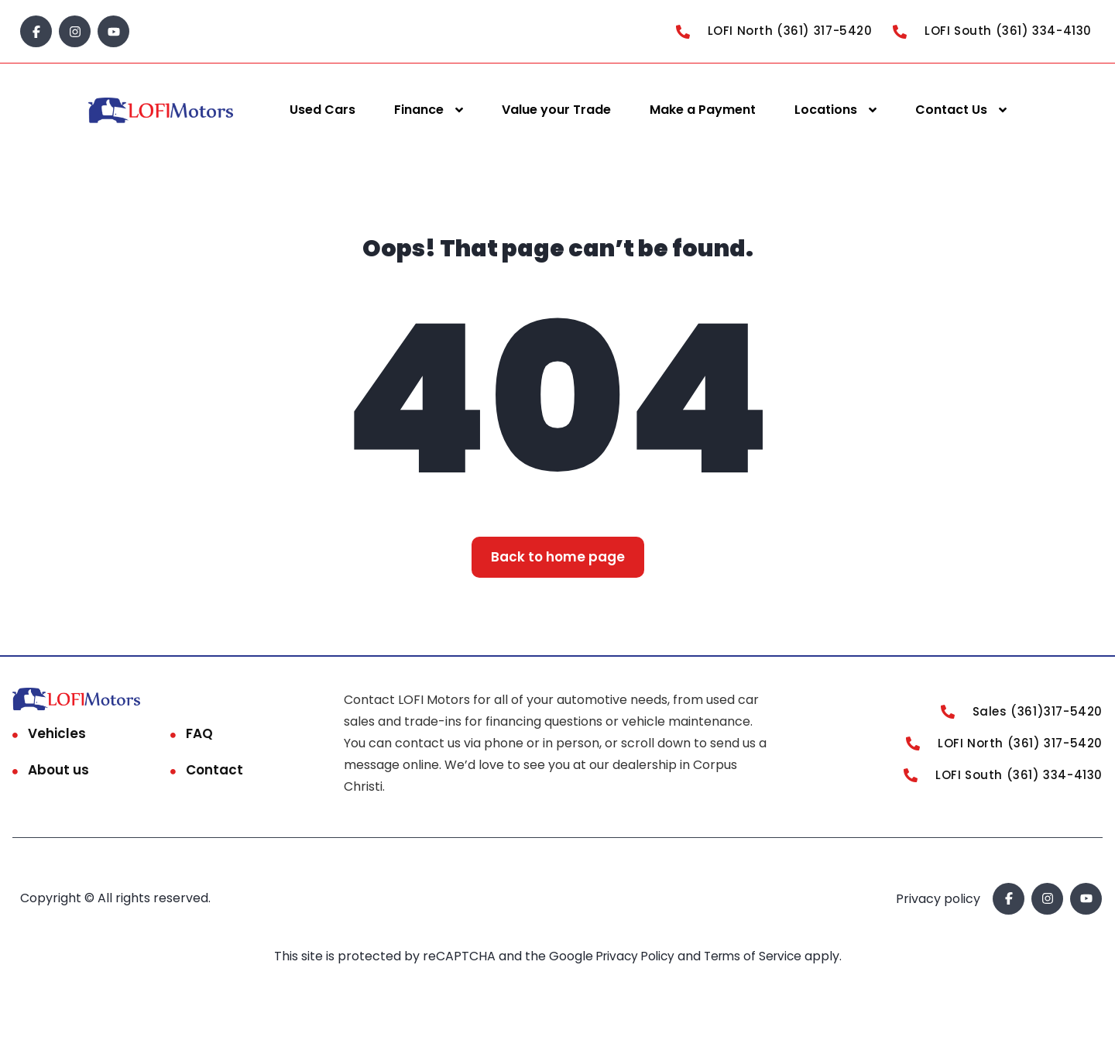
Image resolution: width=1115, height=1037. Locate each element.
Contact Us (951, 109)
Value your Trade (556, 109)
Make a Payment (703, 109)
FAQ (199, 733)
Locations (825, 109)
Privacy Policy (634, 956)
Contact (214, 770)
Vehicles (57, 733)
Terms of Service (757, 956)
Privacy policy (938, 899)
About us (58, 770)
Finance (419, 109)
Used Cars (322, 109)
